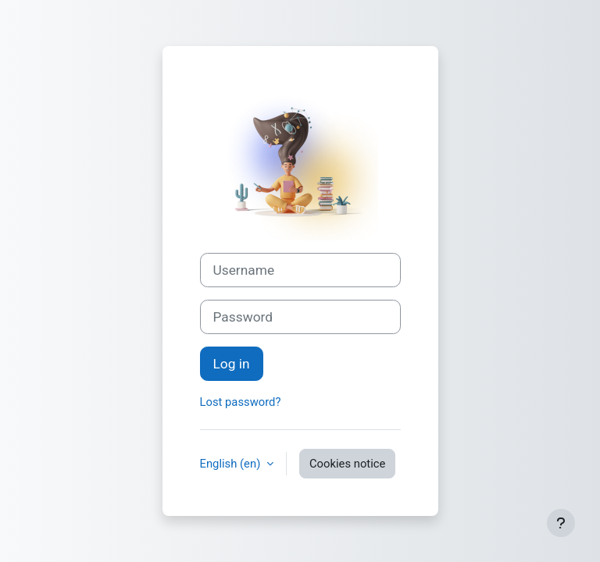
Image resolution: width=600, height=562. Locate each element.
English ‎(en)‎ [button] (231, 464)
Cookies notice (347, 464)
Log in (231, 364)
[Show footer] (561, 523)
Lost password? (240, 402)
